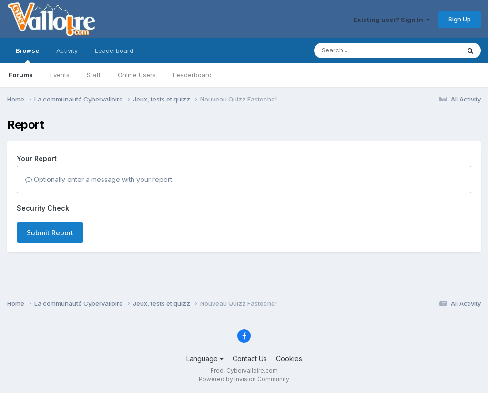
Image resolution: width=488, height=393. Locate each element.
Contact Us (250, 358)
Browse (27, 55)
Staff (94, 75)
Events (60, 75)
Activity (67, 50)
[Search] (361, 50)
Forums (21, 75)
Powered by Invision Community (244, 379)
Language (205, 358)
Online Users (137, 75)
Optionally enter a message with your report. (99, 179)
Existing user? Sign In (392, 19)
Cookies (289, 358)
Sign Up (459, 19)
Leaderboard (192, 75)
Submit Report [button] (50, 233)
